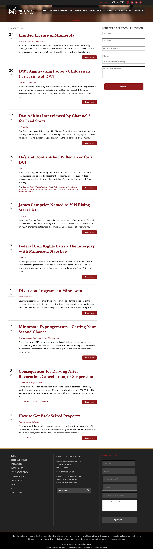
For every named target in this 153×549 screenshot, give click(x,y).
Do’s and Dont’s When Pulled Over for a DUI (56, 157)
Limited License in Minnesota (46, 35)
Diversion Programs (26, 292)
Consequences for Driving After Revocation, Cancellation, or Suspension (56, 367)
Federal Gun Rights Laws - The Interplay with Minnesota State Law (57, 245)
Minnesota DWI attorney (44, 186)
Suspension (46, 395)
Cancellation (27, 395)
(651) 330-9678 (118, 2)
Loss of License (28, 41)
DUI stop (55, 184)
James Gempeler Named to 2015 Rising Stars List (54, 204)
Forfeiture (33, 430)
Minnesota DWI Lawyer (62, 186)
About (120, 10)
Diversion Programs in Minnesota (50, 286)
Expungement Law (92, 10)
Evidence (22, 415)
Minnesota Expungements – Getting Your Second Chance (57, 323)
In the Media (23, 125)
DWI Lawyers (16, 455)
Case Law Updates (25, 81)
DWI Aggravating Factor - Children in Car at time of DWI (54, 72)
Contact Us (138, 10)
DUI (50, 184)
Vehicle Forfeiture (32, 415)
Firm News (22, 213)
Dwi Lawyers (75, 10)
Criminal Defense (58, 10)
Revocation (37, 395)
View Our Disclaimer (70, 541)
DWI (20, 41)
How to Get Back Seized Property (49, 408)
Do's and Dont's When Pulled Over (35, 184)
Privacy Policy (85, 541)
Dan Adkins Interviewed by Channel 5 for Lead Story (55, 116)
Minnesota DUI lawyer (27, 186)
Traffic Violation (40, 41)
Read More (89, 57)
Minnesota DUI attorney (68, 184)
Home (45, 10)
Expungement (38, 332)
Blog (128, 10)
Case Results (109, 10)
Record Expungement (51, 332)
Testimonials (17, 468)
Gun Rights (23, 254)
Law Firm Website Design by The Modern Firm (76, 544)
